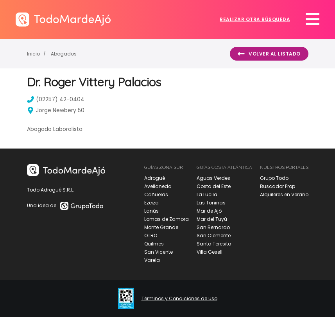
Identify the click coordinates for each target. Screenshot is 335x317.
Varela (152, 260)
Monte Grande (161, 227)
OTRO (150, 235)
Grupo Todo (274, 178)
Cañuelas (156, 194)
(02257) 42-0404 (55, 99)
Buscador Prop (277, 186)
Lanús (151, 211)
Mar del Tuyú (212, 219)
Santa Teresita (214, 243)
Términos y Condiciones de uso (179, 299)
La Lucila (207, 194)
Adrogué (154, 178)
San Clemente (214, 235)
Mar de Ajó (209, 211)
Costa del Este (214, 186)
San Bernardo (213, 227)
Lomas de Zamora (166, 219)
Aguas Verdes (213, 178)
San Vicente (158, 252)
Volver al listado (269, 54)
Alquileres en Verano (284, 194)
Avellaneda (158, 186)
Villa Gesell (209, 252)
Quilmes (154, 243)
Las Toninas (211, 202)
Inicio (33, 53)
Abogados (64, 53)
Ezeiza (151, 202)
